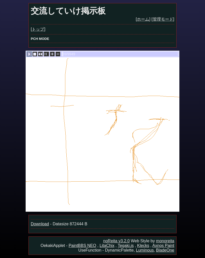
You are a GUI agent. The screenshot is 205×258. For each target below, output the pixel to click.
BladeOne (165, 250)
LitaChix (107, 245)
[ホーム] (143, 19)
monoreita (165, 241)
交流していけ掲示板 (68, 10)
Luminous (145, 250)
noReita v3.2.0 (116, 241)
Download (40, 224)
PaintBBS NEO (82, 245)
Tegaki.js (126, 245)
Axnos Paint (163, 245)
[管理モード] (162, 19)
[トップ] (38, 29)
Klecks (143, 245)
